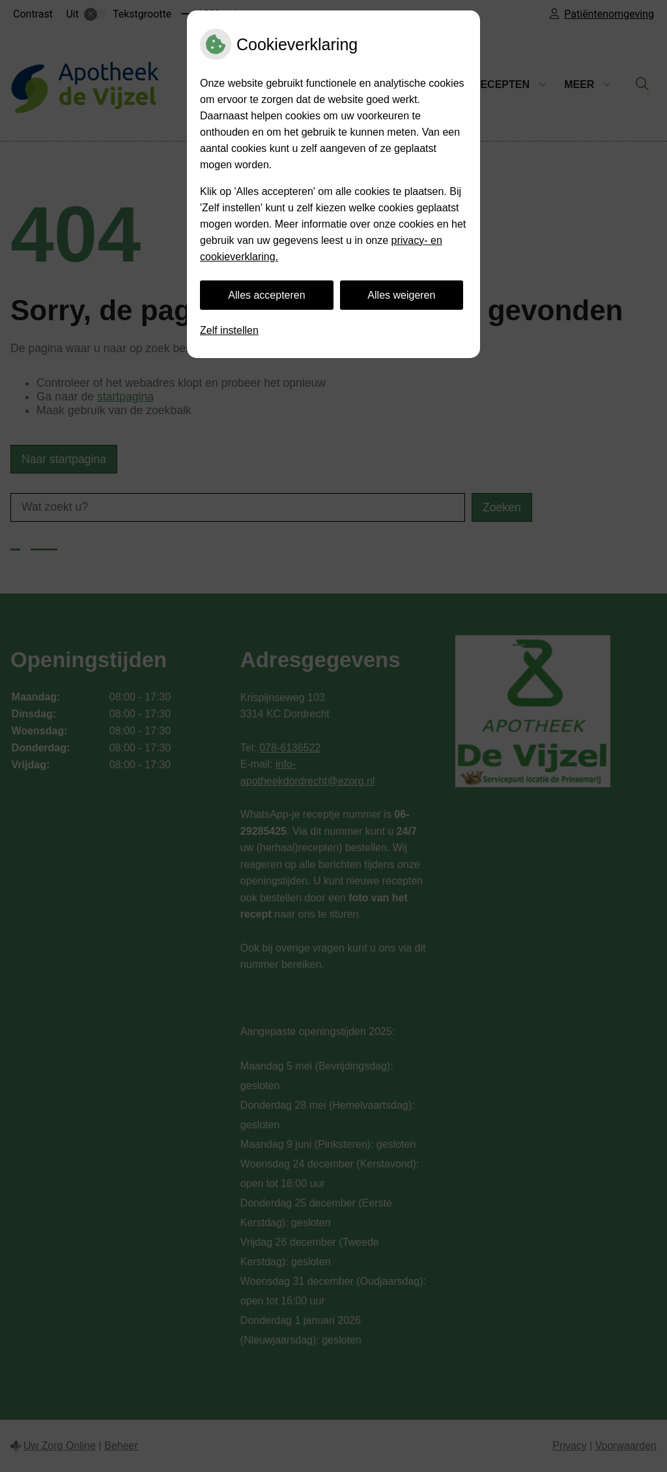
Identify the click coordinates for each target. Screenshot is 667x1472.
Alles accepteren (266, 295)
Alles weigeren (401, 295)
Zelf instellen (229, 330)
